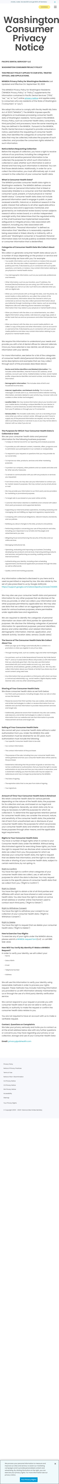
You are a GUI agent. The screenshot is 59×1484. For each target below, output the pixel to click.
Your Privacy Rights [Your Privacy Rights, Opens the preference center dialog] (28, 1479)
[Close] (55, 1463)
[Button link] (44, 7)
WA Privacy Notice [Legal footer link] (10, 1089)
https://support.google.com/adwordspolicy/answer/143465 (29, 587)
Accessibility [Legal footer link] (8, 1093)
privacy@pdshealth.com (19, 1041)
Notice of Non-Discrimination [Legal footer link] (14, 1077)
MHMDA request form (27, 939)
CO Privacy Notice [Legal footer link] (10, 1085)
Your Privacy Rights (10, 1103)
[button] (55, 7)
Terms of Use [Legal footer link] (8, 1072)
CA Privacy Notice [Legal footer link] (10, 1081)
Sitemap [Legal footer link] (6, 1098)
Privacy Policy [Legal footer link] (8, 1064)
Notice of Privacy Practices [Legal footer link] (13, 1068)
